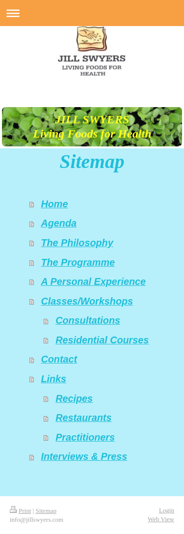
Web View (161, 519)
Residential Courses (102, 340)
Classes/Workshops (87, 301)
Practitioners (85, 437)
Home (54, 203)
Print (20, 510)
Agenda (59, 223)
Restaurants (83, 417)
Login (166, 510)
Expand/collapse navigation (92, 13)
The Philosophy (77, 242)
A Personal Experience (93, 281)
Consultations (87, 320)
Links (53, 378)
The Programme (78, 262)
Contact (59, 359)
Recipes (74, 398)
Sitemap (45, 510)
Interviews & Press (84, 456)
